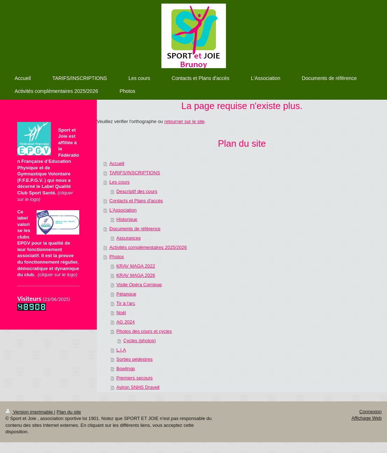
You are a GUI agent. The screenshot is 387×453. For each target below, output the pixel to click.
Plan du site (69, 412)
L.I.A (121, 350)
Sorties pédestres (134, 359)
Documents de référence (134, 228)
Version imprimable (29, 412)
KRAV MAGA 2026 (135, 275)
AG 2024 (125, 322)
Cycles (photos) (139, 340)
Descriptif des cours (136, 191)
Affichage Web (366, 418)
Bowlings (125, 368)
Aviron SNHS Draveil (137, 387)
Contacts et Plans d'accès (136, 200)
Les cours (119, 182)
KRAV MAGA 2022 (135, 266)
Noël (121, 312)
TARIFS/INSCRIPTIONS (134, 172)
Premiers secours (134, 378)
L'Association (123, 210)
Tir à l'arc (125, 303)
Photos (116, 256)
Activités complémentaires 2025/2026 (148, 247)
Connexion (370, 411)
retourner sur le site (184, 121)
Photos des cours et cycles (144, 331)
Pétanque (126, 294)
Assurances (128, 238)
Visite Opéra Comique (139, 284)
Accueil (116, 163)
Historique (126, 219)
